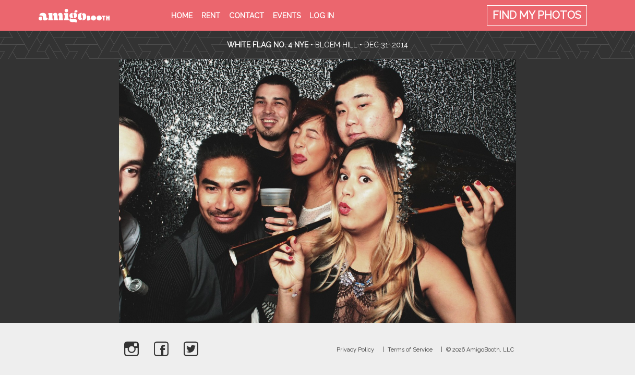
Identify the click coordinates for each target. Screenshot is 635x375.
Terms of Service (410, 349)
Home (182, 15)
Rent (210, 15)
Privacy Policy (355, 349)
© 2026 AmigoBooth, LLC (480, 349)
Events (287, 15)
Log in (321, 15)
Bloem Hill (336, 45)
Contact (246, 15)
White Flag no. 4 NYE (267, 45)
